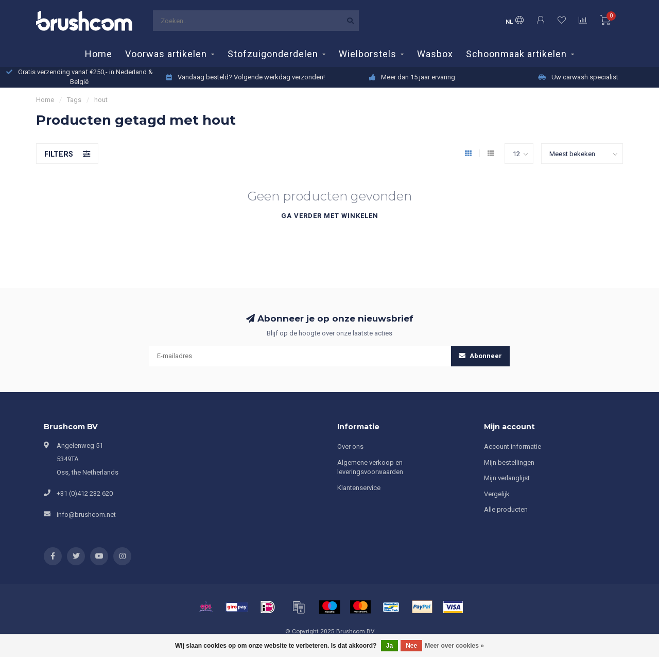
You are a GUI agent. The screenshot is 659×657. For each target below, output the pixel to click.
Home (98, 53)
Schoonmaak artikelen (516, 53)
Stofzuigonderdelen (273, 53)
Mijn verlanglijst (507, 478)
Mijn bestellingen (509, 462)
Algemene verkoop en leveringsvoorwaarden (370, 467)
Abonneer (480, 356)
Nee (411, 645)
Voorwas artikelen (166, 53)
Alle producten (506, 509)
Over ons (350, 446)
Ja (389, 645)
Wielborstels (367, 53)
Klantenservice (358, 488)
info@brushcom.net (86, 514)
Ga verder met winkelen (329, 216)
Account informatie (512, 446)
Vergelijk (497, 494)
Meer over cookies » (454, 645)
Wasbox (435, 53)
